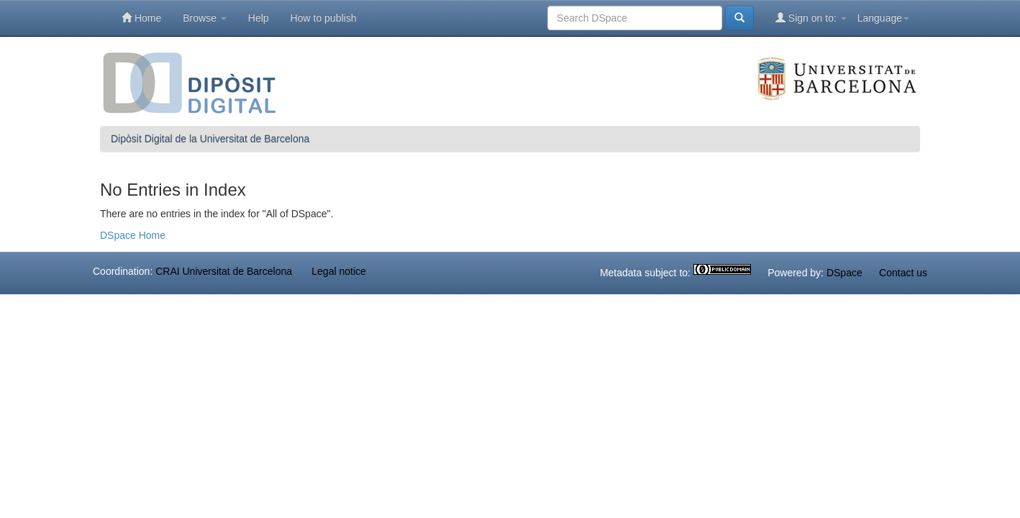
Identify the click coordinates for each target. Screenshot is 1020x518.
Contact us (903, 273)
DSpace (844, 273)
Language (883, 18)
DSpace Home (132, 235)
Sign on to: (811, 18)
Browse (205, 18)
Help (258, 18)
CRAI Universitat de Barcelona (223, 271)
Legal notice (338, 271)
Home (141, 18)
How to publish (324, 18)
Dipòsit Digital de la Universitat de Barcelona (210, 139)
